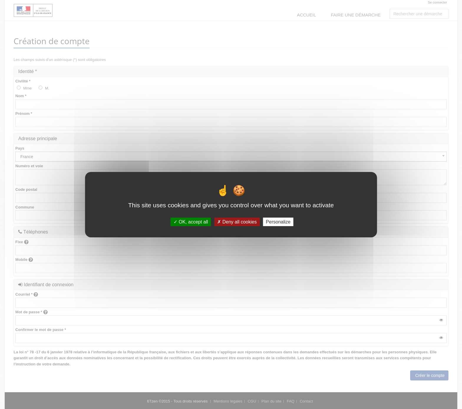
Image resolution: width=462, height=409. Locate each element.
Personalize (278, 221)
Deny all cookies (237, 221)
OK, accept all (191, 221)
